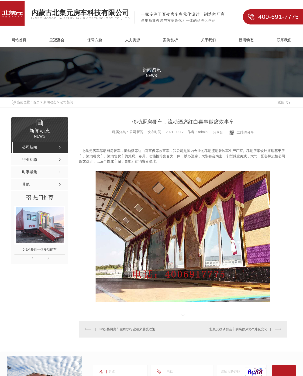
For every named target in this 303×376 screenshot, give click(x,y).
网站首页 (18, 40)
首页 (36, 102)
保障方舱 (94, 40)
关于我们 (208, 40)
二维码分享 (245, 132)
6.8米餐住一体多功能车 (39, 249)
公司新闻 (66, 102)
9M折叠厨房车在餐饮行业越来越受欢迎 (127, 329)
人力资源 (132, 40)
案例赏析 (170, 40)
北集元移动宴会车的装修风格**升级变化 (238, 329)
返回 (284, 102)
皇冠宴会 (56, 40)
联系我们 (284, 40)
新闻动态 (246, 40)
